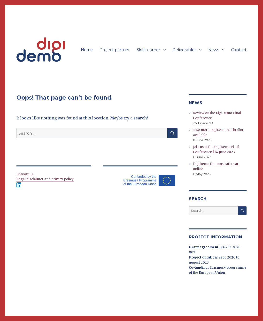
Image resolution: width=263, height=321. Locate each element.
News (213, 49)
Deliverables (184, 49)
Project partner (115, 49)
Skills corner (148, 49)
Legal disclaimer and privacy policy (45, 179)
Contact (239, 49)
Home (87, 49)
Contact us (24, 174)
